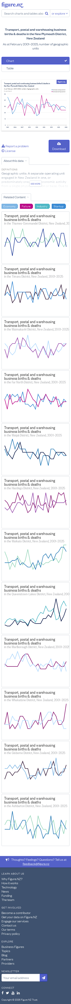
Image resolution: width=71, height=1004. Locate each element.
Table (10, 68)
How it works (10, 883)
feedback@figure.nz (36, 863)
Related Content (15, 197)
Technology (9, 887)
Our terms (8, 929)
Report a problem (15, 146)
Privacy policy (11, 933)
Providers (8, 963)
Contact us (9, 925)
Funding (7, 895)
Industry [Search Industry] (42, 206)
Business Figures (13, 946)
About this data (14, 160)
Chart (10, 61)
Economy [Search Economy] (9, 206)
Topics (6, 951)
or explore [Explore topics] (60, 13)
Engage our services (15, 921)
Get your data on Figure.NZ (19, 917)
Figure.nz (12, 5)
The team (8, 899)
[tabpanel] (35, 105)
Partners (7, 959)
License (9, 151)
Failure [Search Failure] (26, 206)
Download (59, 146)
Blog (4, 955)
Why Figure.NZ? (12, 879)
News (5, 891)
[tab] (35, 60)
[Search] (46, 13)
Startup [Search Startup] (59, 206)
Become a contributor (16, 913)
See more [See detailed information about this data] (35, 183)
